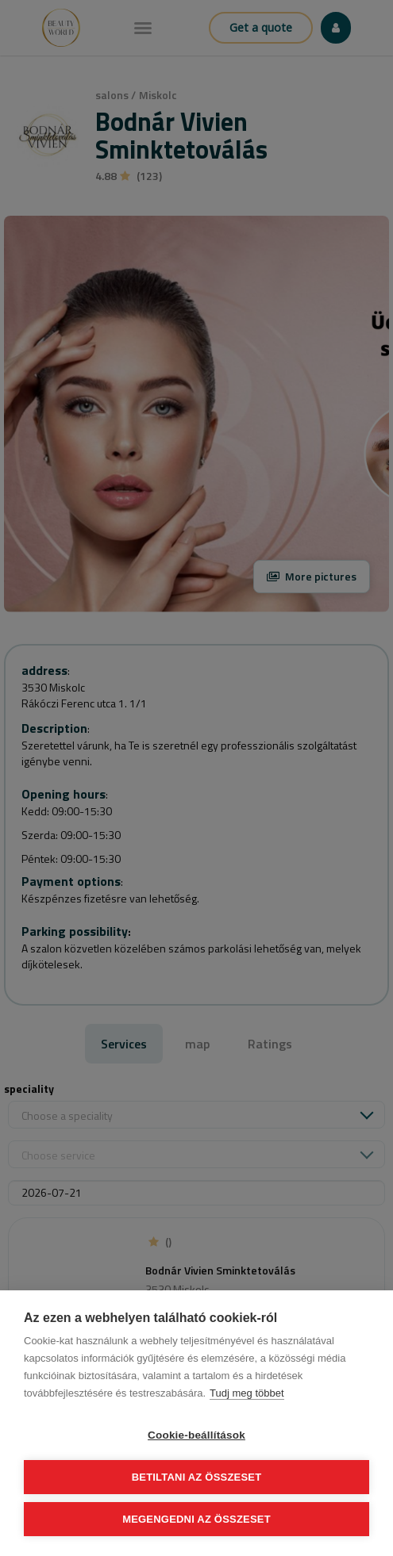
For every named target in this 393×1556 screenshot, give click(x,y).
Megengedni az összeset (196, 1519)
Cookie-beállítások (196, 1435)
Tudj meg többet (246, 1393)
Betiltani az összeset (197, 1477)
